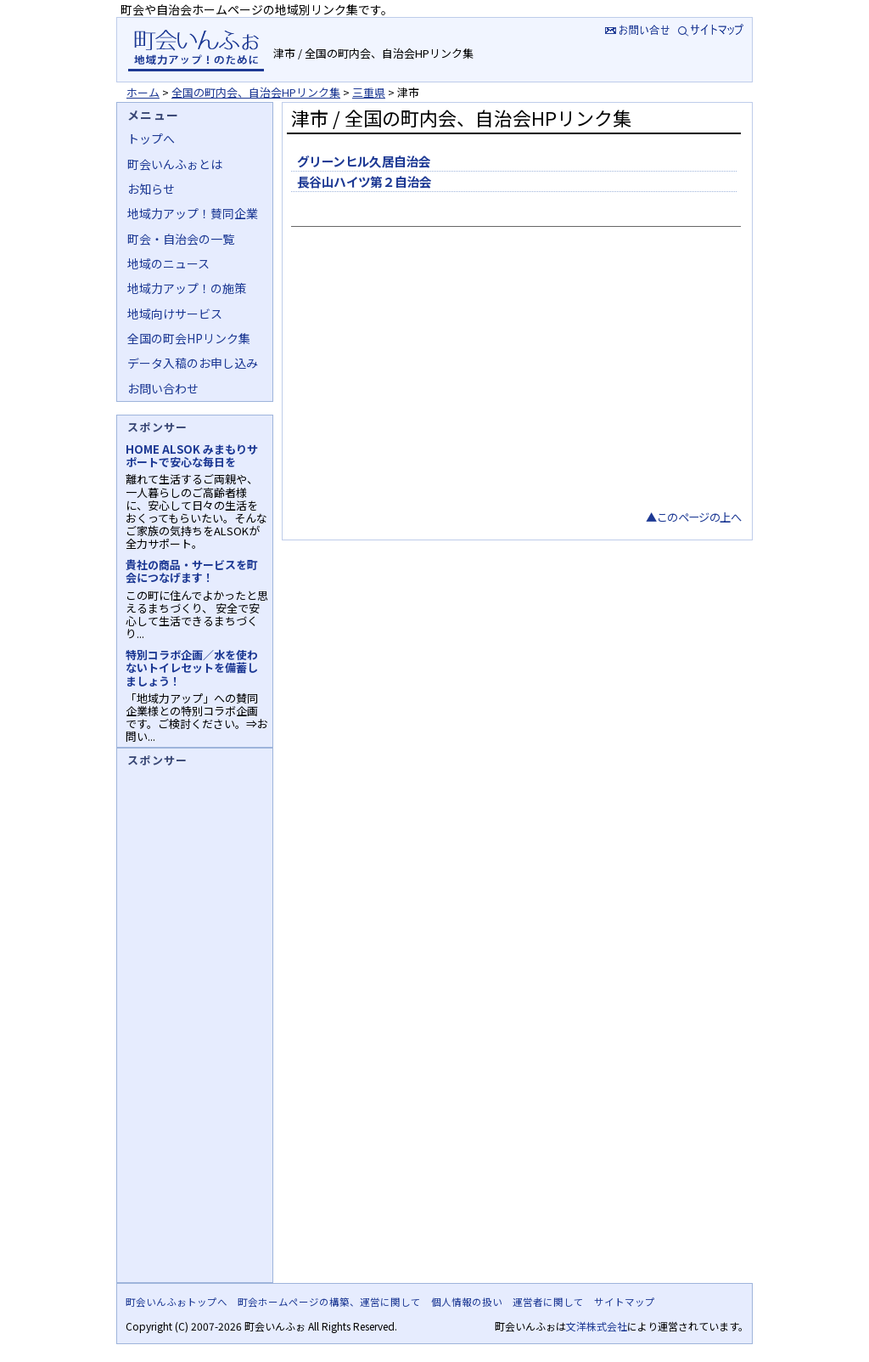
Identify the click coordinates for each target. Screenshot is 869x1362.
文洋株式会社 (596, 1326)
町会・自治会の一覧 (180, 238)
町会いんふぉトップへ (176, 1301)
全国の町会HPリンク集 (188, 338)
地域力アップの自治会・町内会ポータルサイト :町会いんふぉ (195, 50)
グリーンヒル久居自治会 (364, 161)
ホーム (143, 92)
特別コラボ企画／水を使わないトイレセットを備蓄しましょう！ (192, 667)
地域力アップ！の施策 (186, 288)
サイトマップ (712, 29)
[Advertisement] (513, 381)
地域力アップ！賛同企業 (192, 213)
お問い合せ (635, 29)
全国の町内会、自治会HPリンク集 (255, 92)
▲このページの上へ (693, 517)
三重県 (368, 92)
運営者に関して (548, 1301)
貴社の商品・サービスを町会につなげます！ (192, 571)
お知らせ (151, 188)
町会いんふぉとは (174, 163)
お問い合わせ (163, 388)
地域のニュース (168, 263)
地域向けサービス (174, 313)
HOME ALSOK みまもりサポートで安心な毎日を (192, 455)
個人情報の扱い (466, 1301)
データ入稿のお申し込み (192, 362)
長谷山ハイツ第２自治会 (364, 181)
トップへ (151, 138)
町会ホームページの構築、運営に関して (329, 1301)
